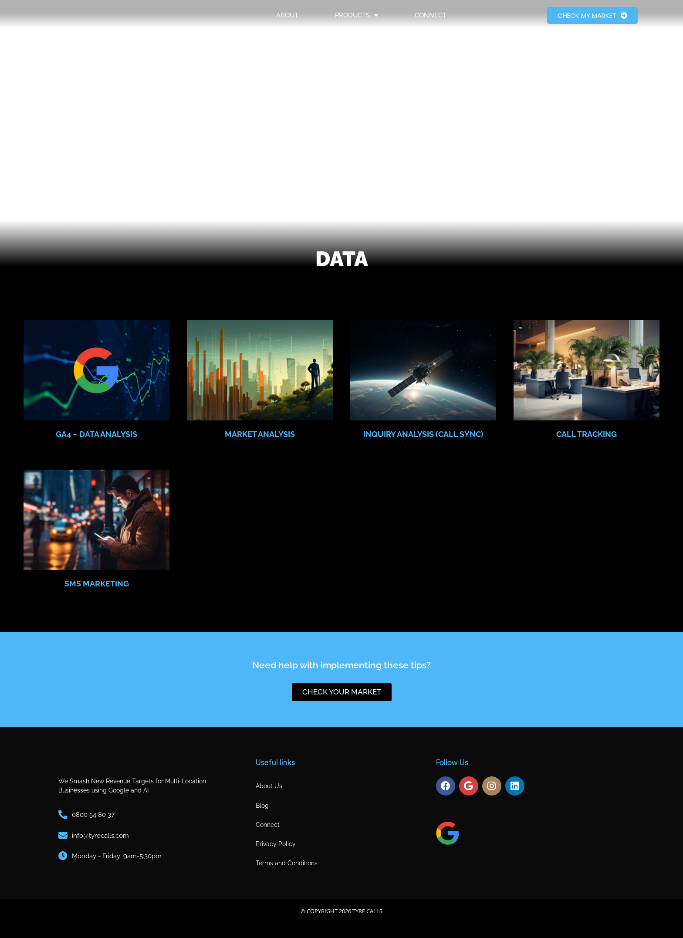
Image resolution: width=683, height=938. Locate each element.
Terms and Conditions (287, 863)
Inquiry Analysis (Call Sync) (423, 434)
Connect (430, 21)
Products (356, 21)
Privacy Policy (276, 843)
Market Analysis (260, 434)
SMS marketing (96, 583)
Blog (262, 805)
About (287, 21)
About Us (269, 785)
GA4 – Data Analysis (96, 434)
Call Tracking (586, 434)
